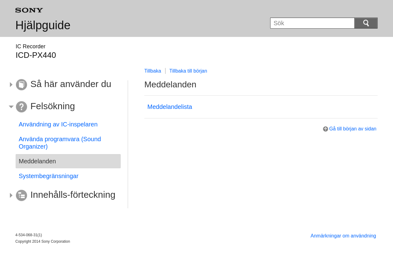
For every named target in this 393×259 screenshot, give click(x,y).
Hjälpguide (43, 25)
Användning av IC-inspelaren (58, 124)
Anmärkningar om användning (343, 235)
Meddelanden (37, 161)
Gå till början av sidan (352, 128)
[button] (63, 84)
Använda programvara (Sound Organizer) (60, 143)
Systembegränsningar (49, 176)
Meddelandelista (169, 106)
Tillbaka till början (188, 71)
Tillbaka (152, 71)
